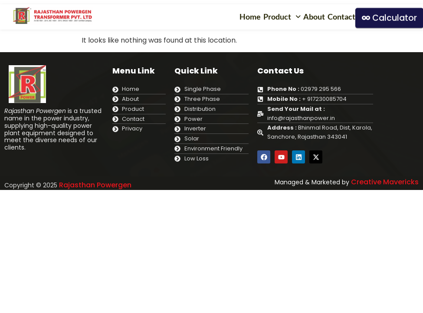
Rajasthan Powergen (95, 185)
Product (282, 16)
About (314, 16)
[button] (282, 17)
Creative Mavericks (385, 182)
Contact (341, 16)
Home (250, 16)
